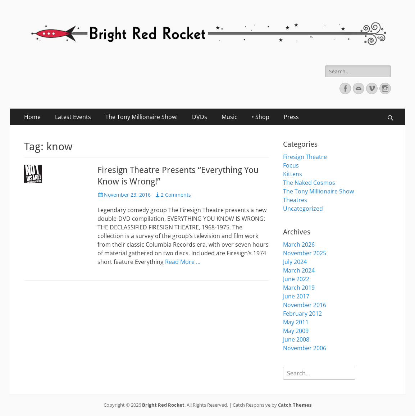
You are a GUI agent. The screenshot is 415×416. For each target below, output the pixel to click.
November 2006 (304, 348)
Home (32, 117)
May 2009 (296, 331)
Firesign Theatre (305, 157)
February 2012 (302, 313)
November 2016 (304, 305)
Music (229, 117)
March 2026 (299, 244)
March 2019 (299, 288)
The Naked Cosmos (309, 183)
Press (291, 117)
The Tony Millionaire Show (318, 191)
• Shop (260, 117)
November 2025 (304, 253)
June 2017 (296, 296)
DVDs (199, 117)
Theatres (295, 200)
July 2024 (295, 262)
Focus (291, 165)
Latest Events (73, 117)
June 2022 (296, 279)
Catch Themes (294, 405)
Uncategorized (303, 208)
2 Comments (176, 194)
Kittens (292, 174)
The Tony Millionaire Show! (141, 117)
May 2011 (296, 322)
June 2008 (296, 339)
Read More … (182, 262)
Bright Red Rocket (163, 405)
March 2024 (299, 270)
